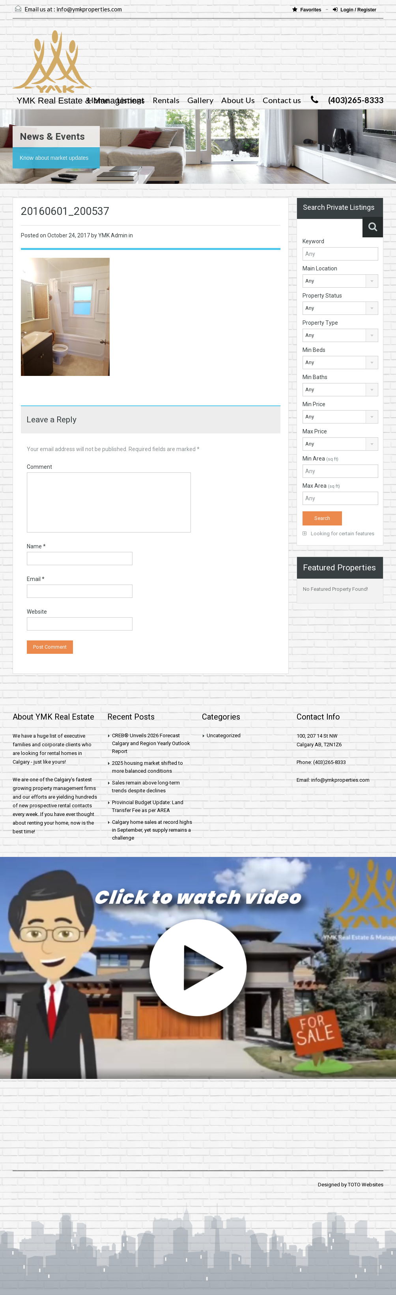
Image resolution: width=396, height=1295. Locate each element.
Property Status (322, 295)
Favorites (307, 10)
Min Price (314, 404)
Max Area (321, 486)
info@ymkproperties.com (89, 9)
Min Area (320, 458)
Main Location (320, 268)
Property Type (320, 323)
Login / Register (354, 10)
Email (36, 579)
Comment (39, 467)
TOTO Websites (365, 1185)
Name (36, 546)
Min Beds (314, 350)
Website (37, 612)
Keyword (313, 241)
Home (98, 100)
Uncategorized (224, 735)
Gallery (200, 100)
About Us (238, 100)
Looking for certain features (338, 533)
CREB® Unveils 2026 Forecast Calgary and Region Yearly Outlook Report (151, 743)
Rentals (166, 100)
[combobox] (340, 281)
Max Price (315, 431)
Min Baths (315, 377)
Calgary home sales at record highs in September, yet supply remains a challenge (152, 830)
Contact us (282, 100)
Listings (131, 100)
